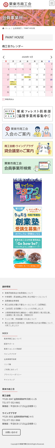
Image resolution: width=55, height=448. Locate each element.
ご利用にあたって (11, 369)
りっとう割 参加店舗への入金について (21, 319)
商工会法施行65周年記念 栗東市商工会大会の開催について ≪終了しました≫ (29, 324)
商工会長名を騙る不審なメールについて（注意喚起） (26, 304)
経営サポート (9, 343)
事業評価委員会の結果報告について (19, 293)
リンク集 (7, 364)
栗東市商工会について (13, 338)
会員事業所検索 (10, 359)
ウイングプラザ (10, 354)
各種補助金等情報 (12, 300)
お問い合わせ (11, 432)
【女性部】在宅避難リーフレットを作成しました (24, 308)
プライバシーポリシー (13, 374)
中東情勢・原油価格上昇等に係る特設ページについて (26, 296)
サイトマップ (9, 379)
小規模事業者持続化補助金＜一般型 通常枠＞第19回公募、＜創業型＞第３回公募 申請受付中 (28, 313)
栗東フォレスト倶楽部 (13, 348)
